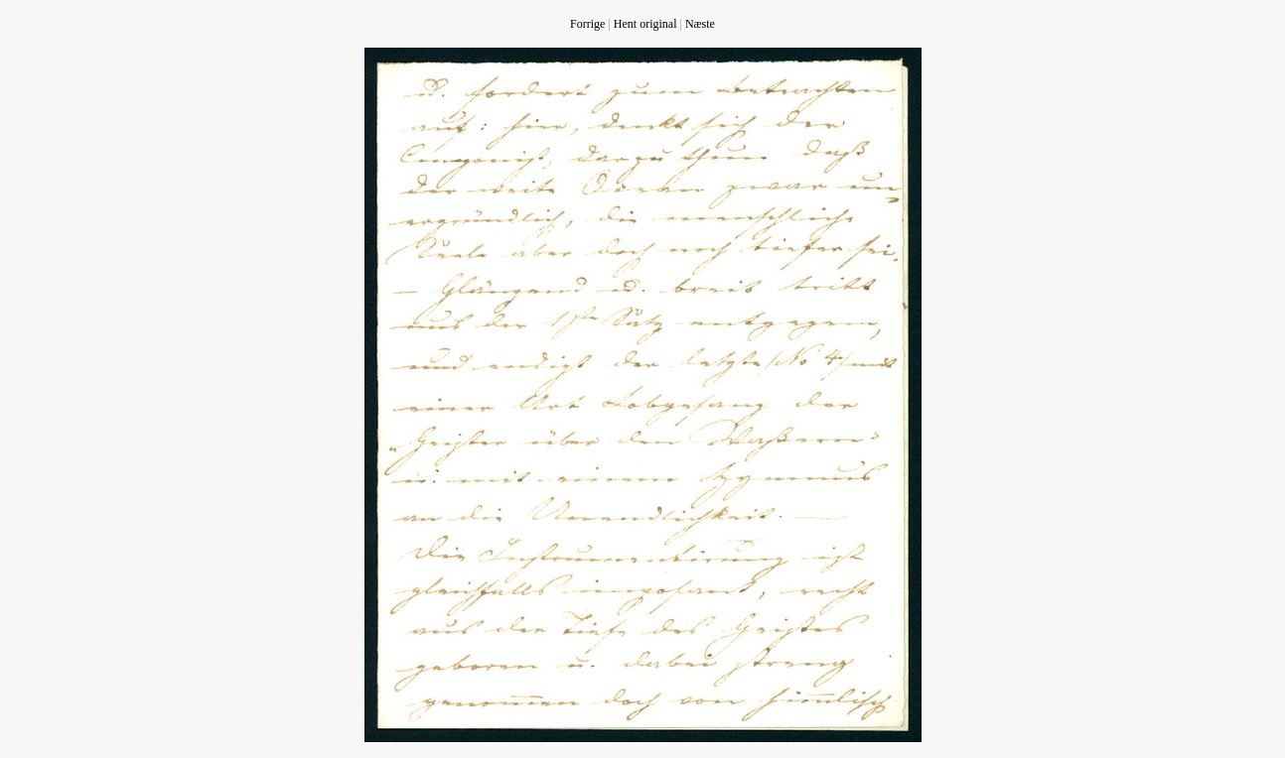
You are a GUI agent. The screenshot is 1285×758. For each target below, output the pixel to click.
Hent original (645, 24)
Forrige (587, 24)
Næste (700, 24)
